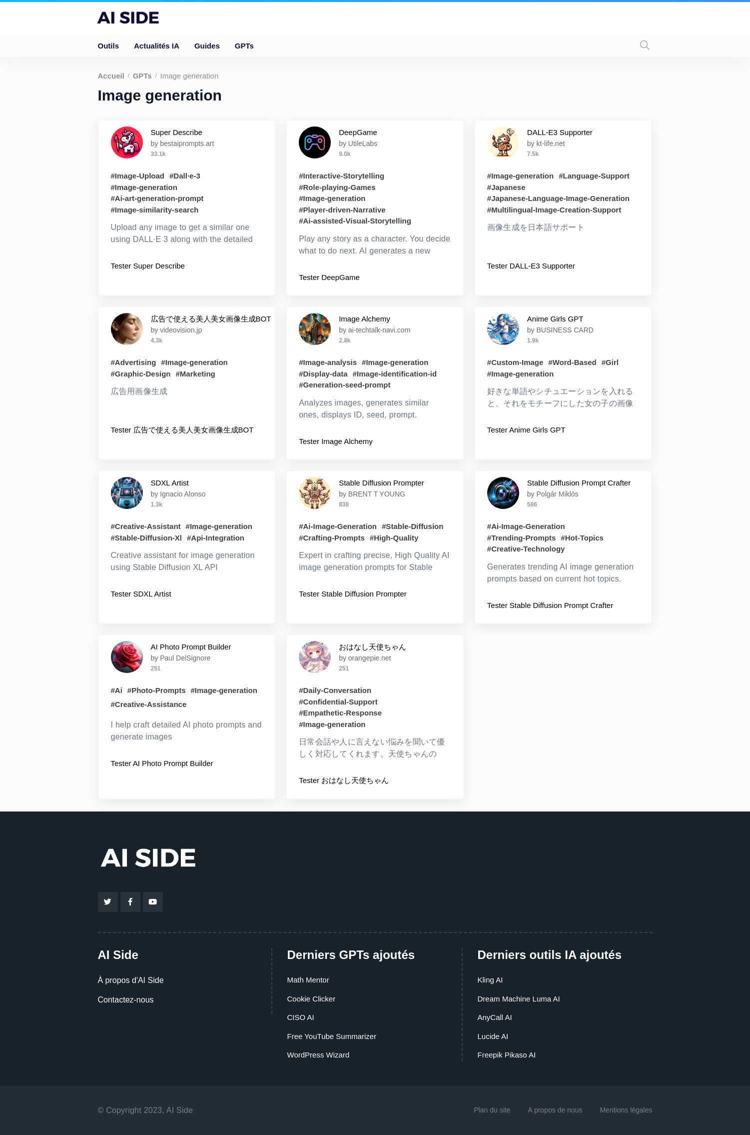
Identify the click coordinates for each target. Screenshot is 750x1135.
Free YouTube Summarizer (332, 1036)
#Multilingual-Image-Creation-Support (554, 210)
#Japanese (506, 187)
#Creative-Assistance (149, 704)
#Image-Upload (138, 176)
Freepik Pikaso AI (507, 1054)
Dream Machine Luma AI (519, 998)
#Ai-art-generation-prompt (157, 198)
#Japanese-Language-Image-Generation (558, 198)
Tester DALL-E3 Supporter (531, 266)
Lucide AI (493, 1036)
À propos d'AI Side (131, 980)
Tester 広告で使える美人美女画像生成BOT (182, 430)
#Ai (116, 690)
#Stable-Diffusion (412, 526)
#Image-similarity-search (155, 210)
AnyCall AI (495, 1017)
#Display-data (323, 374)
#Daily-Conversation (335, 690)
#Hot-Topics (582, 538)
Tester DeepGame (329, 277)
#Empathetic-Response (340, 712)
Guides (207, 46)
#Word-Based (572, 362)
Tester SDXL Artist (141, 594)
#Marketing (195, 374)
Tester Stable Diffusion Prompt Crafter (550, 605)
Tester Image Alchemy (336, 441)
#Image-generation (144, 187)
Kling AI (490, 980)
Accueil (111, 76)
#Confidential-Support (338, 702)
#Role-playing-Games (337, 187)
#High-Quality (394, 538)
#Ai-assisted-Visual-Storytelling (355, 220)
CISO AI (300, 1017)
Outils (108, 46)
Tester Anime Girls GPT (526, 430)
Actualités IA (156, 46)
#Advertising (133, 362)
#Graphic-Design (141, 374)
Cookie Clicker (311, 998)
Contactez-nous (126, 1000)
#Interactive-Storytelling (341, 176)
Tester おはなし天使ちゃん (344, 780)
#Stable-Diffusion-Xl (146, 538)
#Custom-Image (515, 362)
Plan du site (492, 1110)
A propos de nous (555, 1110)
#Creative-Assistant (146, 526)
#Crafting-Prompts (332, 538)
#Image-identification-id (395, 374)
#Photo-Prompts (156, 690)
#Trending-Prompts (521, 538)
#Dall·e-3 (184, 176)
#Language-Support (594, 176)
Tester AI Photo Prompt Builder (162, 763)
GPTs (244, 46)
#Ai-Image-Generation (338, 526)
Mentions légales (626, 1110)
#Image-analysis (328, 362)
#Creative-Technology (526, 548)
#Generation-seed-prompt (344, 384)
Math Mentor (308, 980)
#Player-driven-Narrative (342, 210)
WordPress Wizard (318, 1054)
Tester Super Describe (148, 266)
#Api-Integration (215, 538)
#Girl (610, 362)
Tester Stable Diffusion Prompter (353, 594)
